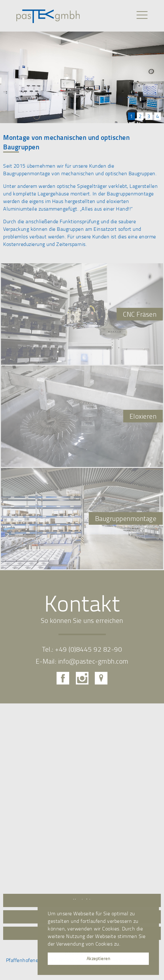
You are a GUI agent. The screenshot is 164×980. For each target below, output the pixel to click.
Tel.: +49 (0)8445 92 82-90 (82, 649)
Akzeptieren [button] (98, 958)
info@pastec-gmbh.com (93, 661)
